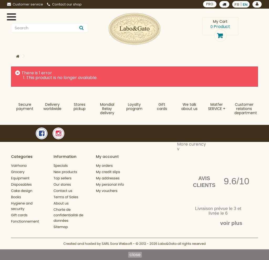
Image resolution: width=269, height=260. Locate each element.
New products (65, 171)
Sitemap (61, 226)
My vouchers (106, 190)
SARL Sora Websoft (117, 243)
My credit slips (108, 171)
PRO (209, 4)
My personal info (110, 184)
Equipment (20, 178)
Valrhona (19, 165)
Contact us (63, 190)
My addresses (108, 178)
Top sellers (63, 178)
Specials (61, 165)
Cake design (21, 190)
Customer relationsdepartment (245, 108)
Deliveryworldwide (52, 106)
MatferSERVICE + (216, 106)
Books (16, 197)
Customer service (25, 4)
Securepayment (24, 106)
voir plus (231, 223)
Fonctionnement (25, 221)
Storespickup (80, 106)
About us (61, 203)
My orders (104, 165)
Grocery (17, 171)
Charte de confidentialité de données (68, 215)
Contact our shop (64, 4)
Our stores (62, 184)
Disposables (21, 184)
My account (107, 156)
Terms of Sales (66, 197)
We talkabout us (189, 106)
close (135, 255)
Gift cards (162, 106)
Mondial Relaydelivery (107, 108)
